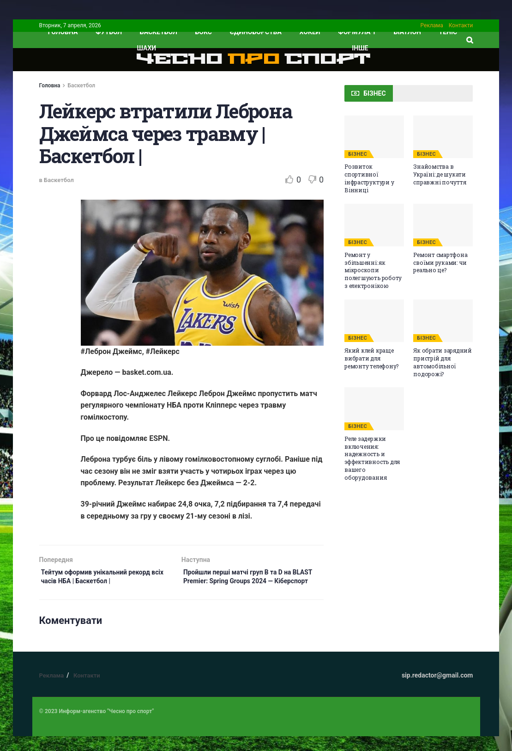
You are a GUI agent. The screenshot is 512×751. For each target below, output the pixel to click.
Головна (49, 85)
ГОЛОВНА (63, 32)
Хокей (310, 32)
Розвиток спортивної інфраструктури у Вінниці (369, 178)
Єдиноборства (256, 32)
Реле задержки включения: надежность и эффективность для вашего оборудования (372, 458)
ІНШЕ (360, 48)
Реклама (432, 25)
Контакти (461, 25)
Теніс (448, 32)
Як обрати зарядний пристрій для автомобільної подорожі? (442, 362)
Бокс (203, 32)
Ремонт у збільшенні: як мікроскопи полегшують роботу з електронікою (373, 270)
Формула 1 (357, 32)
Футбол (109, 32)
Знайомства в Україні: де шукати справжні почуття (439, 174)
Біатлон (407, 32)
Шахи (147, 48)
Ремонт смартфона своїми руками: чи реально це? (440, 262)
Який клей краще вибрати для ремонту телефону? (371, 358)
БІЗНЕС (357, 154)
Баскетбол (158, 32)
